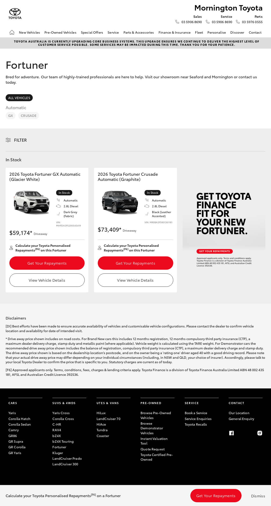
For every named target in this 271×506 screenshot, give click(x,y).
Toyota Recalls (196, 424)
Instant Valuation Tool (154, 440)
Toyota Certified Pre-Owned (157, 457)
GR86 (12, 435)
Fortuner (59, 447)
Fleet (199, 32)
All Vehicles (19, 97)
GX (10, 115)
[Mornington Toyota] (15, 13)
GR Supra (15, 441)
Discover (237, 32)
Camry (13, 429)
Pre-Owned (151, 403)
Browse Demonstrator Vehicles (152, 428)
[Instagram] (260, 433)
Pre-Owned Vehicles (60, 32)
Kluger (57, 452)
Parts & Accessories (138, 32)
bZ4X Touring (63, 441)
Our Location (239, 412)
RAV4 (56, 429)
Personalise (216, 32)
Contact (255, 32)
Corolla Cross (63, 418)
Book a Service (196, 412)
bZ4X (56, 435)
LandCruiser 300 (65, 464)
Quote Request (153, 449)
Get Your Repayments (47, 263)
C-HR (56, 424)
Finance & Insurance (175, 32)
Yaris (12, 412)
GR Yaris (14, 452)
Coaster (103, 435)
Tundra (102, 429)
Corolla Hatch (19, 418)
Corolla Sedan (19, 424)
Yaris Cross (61, 412)
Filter (20, 140)
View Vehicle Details (47, 280)
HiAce (101, 424)
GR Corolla (16, 447)
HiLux (101, 412)
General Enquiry (241, 418)
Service (113, 32)
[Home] (11, 32)
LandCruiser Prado (67, 458)
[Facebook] (231, 433)
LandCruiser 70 (108, 418)
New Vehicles (29, 32)
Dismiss (258, 495)
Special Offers (92, 32)
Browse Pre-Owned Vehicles (156, 415)
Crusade (28, 115)
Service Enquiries (198, 418)
